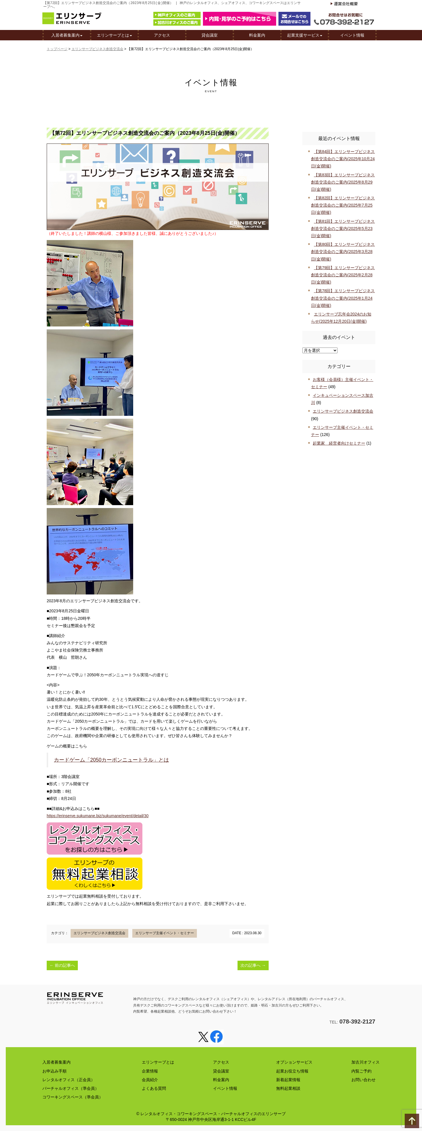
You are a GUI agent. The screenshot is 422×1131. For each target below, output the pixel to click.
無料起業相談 (288, 1088)
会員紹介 (150, 1079)
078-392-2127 (357, 1021)
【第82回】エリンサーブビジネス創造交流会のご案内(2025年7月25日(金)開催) (343, 205)
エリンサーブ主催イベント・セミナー (164, 933)
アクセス (162, 35)
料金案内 (257, 35)
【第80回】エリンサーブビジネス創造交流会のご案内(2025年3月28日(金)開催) (343, 251)
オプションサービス (294, 1062)
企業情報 (150, 1071)
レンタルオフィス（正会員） (68, 1079)
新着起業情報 (288, 1079)
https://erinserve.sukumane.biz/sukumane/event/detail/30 (97, 815)
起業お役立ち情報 (292, 1071)
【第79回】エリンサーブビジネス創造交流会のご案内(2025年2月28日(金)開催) (343, 274)
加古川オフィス (365, 1062)
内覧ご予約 (361, 1071)
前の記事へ (62, 965)
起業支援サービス (304, 35)
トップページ (57, 49)
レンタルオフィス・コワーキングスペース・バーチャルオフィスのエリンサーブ (213, 1113)
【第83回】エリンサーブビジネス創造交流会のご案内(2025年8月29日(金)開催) (343, 182)
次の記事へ (253, 965)
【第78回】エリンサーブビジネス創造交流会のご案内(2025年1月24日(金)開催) (343, 297)
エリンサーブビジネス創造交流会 (97, 49)
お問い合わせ (363, 1079)
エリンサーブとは (114, 35)
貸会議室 (209, 35)
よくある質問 (154, 1088)
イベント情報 (352, 35)
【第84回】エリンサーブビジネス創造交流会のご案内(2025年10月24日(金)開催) (343, 158)
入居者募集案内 (66, 35)
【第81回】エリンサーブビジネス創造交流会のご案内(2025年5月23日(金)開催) (343, 228)
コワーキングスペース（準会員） (72, 1097)
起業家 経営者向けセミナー (339, 443)
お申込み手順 (54, 1071)
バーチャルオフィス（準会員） (70, 1088)
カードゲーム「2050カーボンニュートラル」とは (111, 760)
